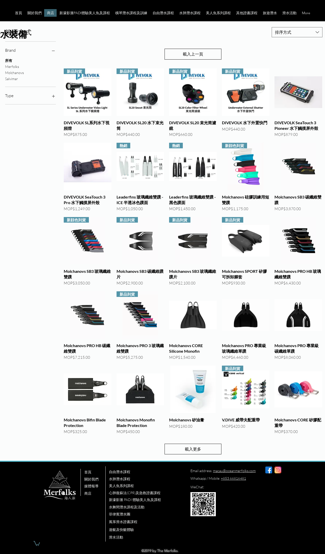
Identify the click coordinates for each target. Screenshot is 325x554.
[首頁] (94, 472)
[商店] (94, 493)
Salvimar (11, 78)
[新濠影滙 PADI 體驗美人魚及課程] (146, 500)
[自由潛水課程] (144, 472)
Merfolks (12, 66)
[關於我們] (94, 479)
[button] (34, 13)
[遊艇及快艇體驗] (144, 529)
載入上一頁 (193, 54)
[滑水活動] (144, 537)
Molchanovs (14, 72)
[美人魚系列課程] (144, 486)
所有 (8, 60)
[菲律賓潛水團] (144, 514)
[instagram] (277, 470)
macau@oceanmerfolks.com (234, 471)
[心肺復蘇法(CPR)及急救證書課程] (144, 493)
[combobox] (297, 32)
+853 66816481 (233, 478)
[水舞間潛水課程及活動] (144, 507)
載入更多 (193, 449)
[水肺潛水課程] (144, 479)
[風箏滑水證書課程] (144, 522)
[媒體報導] (94, 486)
